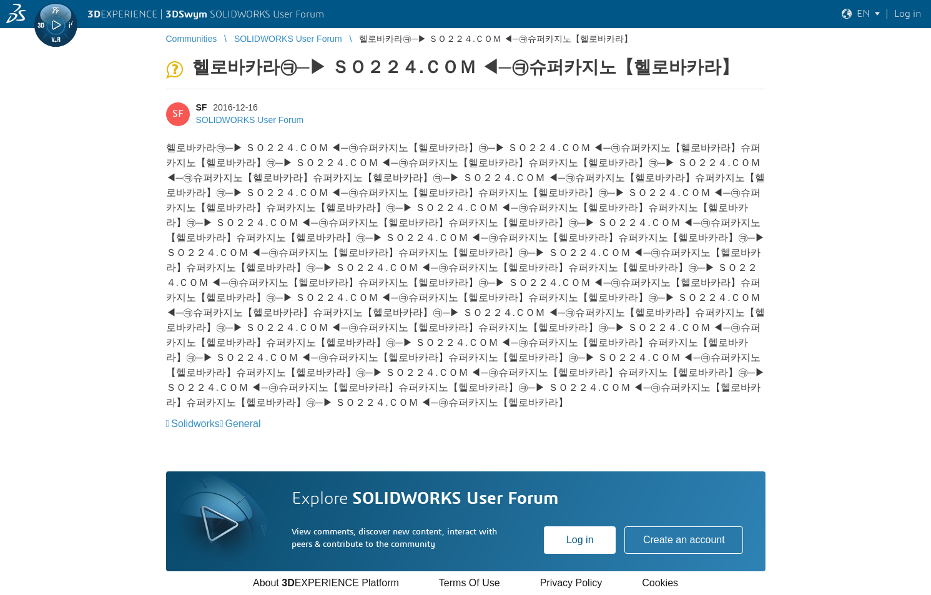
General (243, 423)
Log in (580, 539)
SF (201, 107)
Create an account (684, 539)
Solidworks (195, 423)
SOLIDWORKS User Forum (250, 120)
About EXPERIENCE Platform (326, 583)
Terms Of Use (469, 583)
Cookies (660, 583)
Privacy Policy (571, 583)
